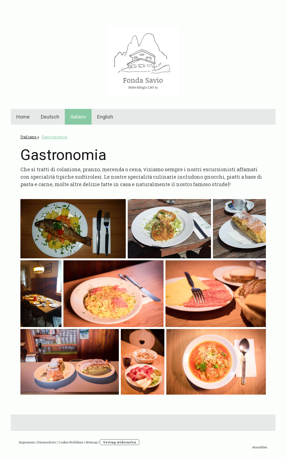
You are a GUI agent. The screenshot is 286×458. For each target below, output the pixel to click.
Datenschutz (47, 442)
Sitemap (91, 442)
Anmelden (259, 447)
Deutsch (50, 117)
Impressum (27, 442)
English (105, 117)
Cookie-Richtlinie (70, 442)
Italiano (78, 117)
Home (23, 117)
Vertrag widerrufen (119, 442)
